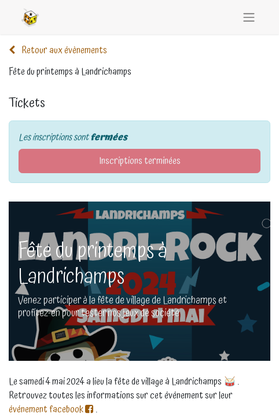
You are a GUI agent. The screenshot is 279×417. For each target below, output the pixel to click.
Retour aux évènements (58, 50)
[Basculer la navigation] (249, 17)
